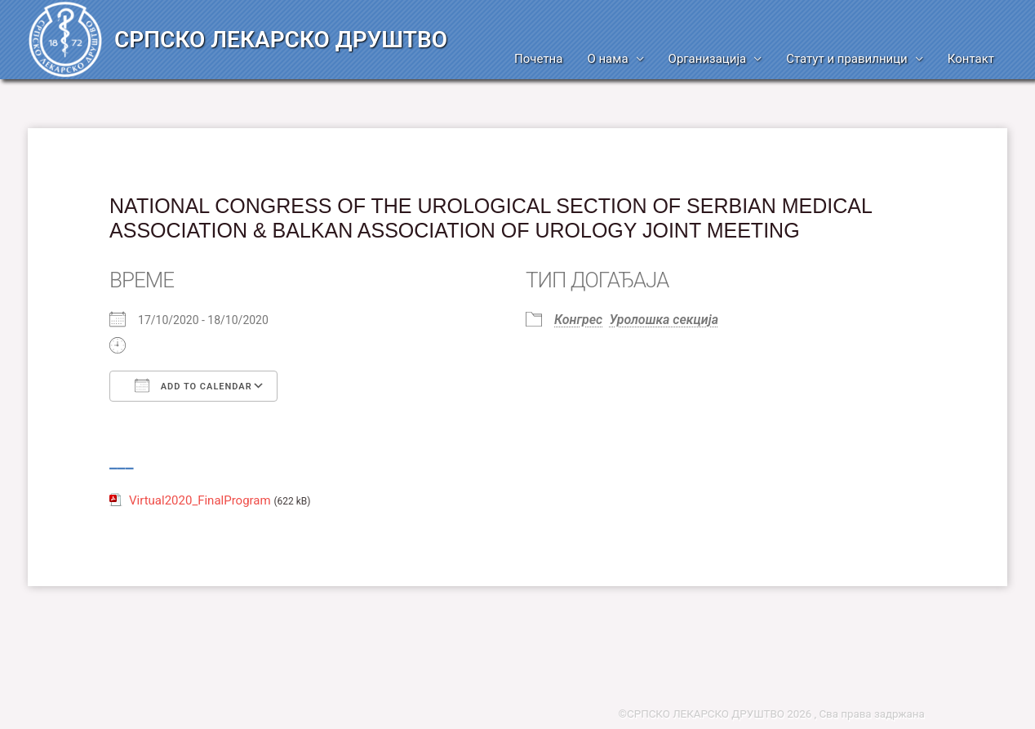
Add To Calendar (193, 385)
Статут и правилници (847, 58)
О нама (607, 58)
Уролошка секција (664, 319)
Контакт (971, 58)
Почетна (538, 58)
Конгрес (578, 319)
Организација (708, 58)
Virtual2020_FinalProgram (200, 500)
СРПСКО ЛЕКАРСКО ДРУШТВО (280, 39)
